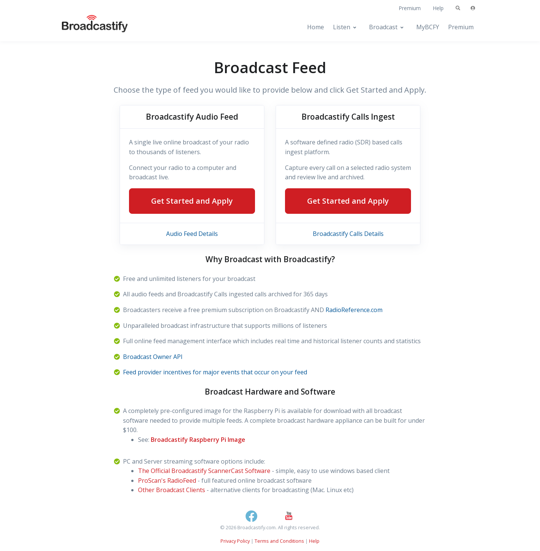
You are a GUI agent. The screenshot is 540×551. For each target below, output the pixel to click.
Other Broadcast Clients (171, 490)
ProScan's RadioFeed (167, 480)
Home (315, 27)
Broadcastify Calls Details (348, 234)
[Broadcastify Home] (87, 27)
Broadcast (383, 27)
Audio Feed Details (192, 234)
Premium (410, 8)
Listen (341, 27)
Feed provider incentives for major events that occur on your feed (215, 372)
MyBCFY (427, 27)
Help (438, 8)
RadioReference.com (354, 310)
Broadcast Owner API (153, 357)
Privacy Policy (235, 540)
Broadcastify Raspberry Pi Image (198, 439)
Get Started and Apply (192, 201)
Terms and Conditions (279, 540)
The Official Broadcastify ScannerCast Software (204, 471)
